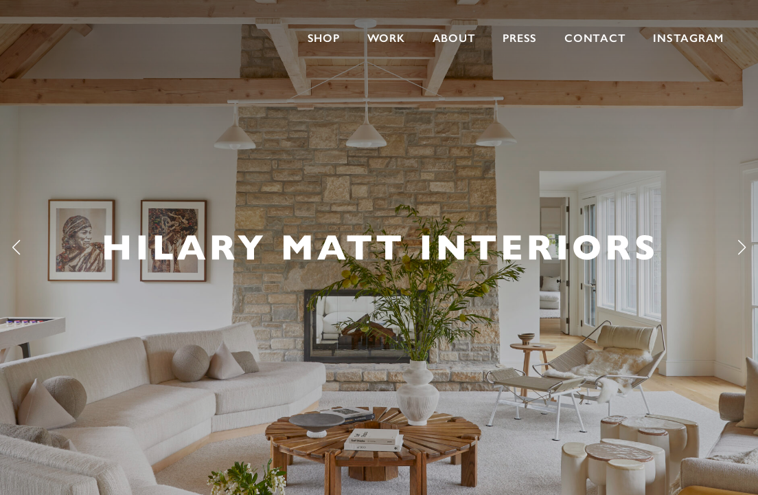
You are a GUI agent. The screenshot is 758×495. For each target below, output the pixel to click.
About (454, 38)
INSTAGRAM (688, 38)
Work (386, 38)
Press (520, 38)
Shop (324, 38)
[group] (379, 247)
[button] (742, 247)
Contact (594, 38)
